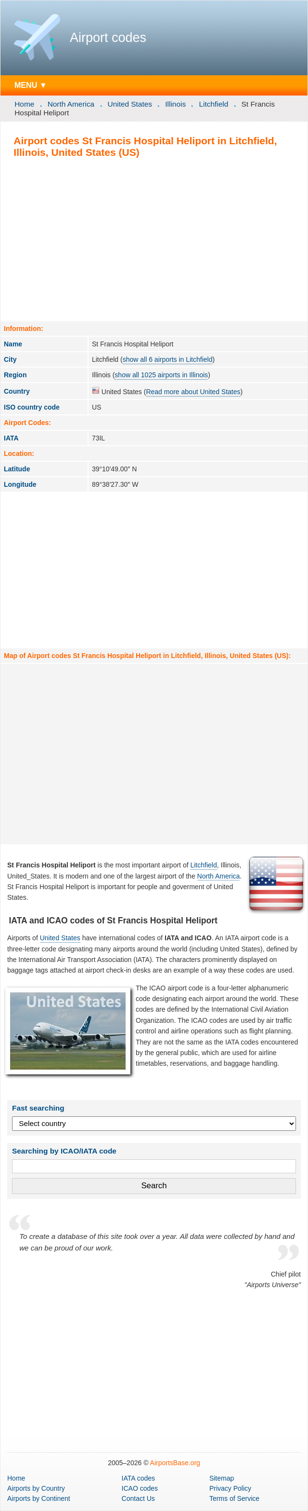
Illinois (175, 104)
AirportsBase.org (175, 1463)
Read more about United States (193, 392)
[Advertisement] (154, 239)
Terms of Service (234, 1498)
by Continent (38, 1498)
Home (24, 104)
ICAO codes (140, 1488)
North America (71, 104)
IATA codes (138, 1478)
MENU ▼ (30, 85)
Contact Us (138, 1498)
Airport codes (108, 37)
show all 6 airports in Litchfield (168, 359)
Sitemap (221, 1478)
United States (130, 104)
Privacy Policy (230, 1488)
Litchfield (213, 104)
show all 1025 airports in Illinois (161, 375)
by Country (36, 1488)
